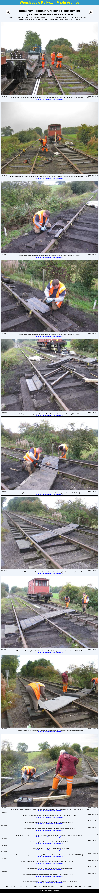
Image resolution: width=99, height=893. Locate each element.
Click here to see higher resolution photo (49, 99)
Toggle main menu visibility (1, 6)
